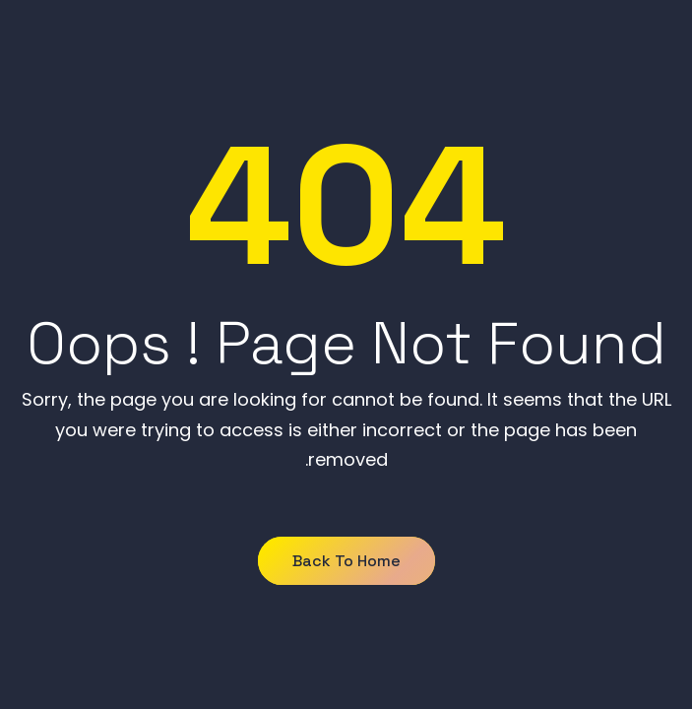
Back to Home (346, 560)
